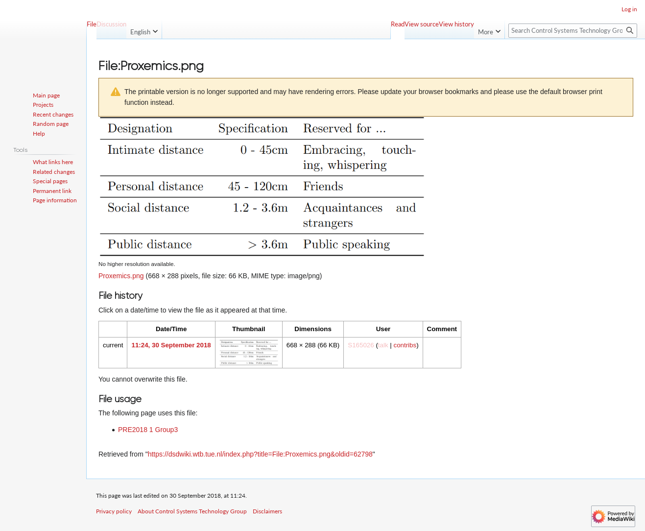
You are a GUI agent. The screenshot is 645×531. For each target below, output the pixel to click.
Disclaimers (267, 511)
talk (383, 345)
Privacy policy (114, 511)
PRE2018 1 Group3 (148, 430)
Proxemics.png (121, 276)
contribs (404, 345)
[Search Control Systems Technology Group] (572, 31)
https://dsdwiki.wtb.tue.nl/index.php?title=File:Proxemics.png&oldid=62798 (260, 454)
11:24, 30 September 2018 (171, 345)
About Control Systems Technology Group (192, 511)
